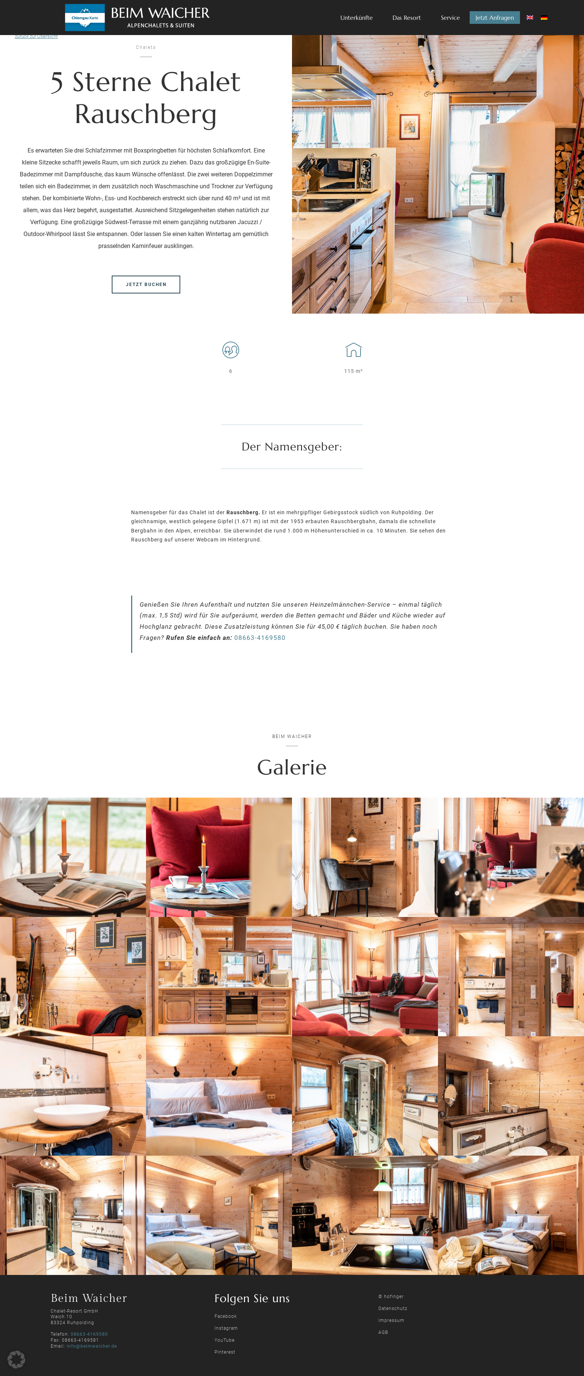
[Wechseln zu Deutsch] (544, 18)
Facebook (226, 1316)
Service (450, 17)
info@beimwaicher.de (92, 1346)
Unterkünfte (356, 17)
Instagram (226, 1328)
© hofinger (391, 1296)
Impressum (391, 1320)
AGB (383, 1332)
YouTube (225, 1340)
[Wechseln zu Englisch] (530, 18)
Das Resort (407, 17)
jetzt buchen (146, 284)
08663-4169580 (260, 637)
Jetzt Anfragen (495, 17)
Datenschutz (392, 1308)
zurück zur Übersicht (36, 36)
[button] (16, 1359)
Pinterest (225, 1352)
